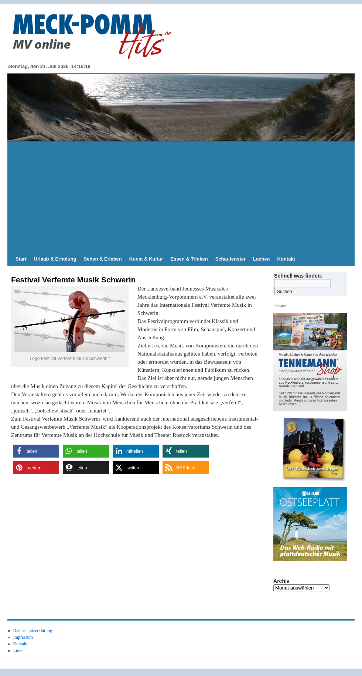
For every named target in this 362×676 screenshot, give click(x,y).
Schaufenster (230, 259)
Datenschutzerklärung (32, 630)
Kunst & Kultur (146, 259)
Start (21, 259)
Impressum (23, 637)
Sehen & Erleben (102, 259)
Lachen (261, 259)
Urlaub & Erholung (55, 259)
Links (18, 650)
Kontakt (286, 259)
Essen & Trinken (189, 259)
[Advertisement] (181, 196)
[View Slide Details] (313, 449)
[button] (36, 451)
